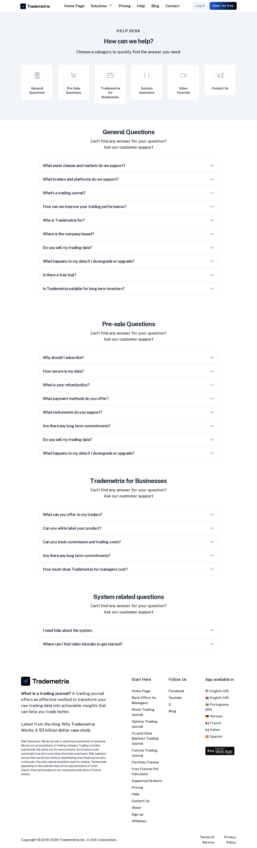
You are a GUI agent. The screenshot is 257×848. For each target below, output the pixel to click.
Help (141, 6)
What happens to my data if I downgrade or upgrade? (128, 261)
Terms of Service (207, 839)
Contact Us (140, 801)
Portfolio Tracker (145, 762)
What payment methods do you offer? (128, 398)
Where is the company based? (128, 234)
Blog (155, 6)
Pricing (125, 6)
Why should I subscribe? (128, 357)
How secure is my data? (128, 371)
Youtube (175, 697)
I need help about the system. (128, 630)
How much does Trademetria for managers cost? (128, 569)
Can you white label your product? (128, 528)
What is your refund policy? (128, 385)
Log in (200, 6)
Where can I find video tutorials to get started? (128, 644)
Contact (172, 6)
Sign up (137, 814)
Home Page (74, 6)
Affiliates (139, 821)
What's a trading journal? (128, 193)
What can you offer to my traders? (128, 514)
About (136, 807)
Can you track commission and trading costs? (128, 542)
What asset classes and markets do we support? (128, 165)
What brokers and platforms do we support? (128, 179)
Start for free (223, 6)
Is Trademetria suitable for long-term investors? (128, 288)
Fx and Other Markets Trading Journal (145, 738)
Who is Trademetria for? (128, 220)
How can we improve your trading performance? (128, 206)
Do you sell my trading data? (128, 247)
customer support (136, 147)
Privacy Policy (230, 839)
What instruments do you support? (128, 412)
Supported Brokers (147, 781)
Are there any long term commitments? (128, 426)
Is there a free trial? (128, 275)
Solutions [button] (99, 6)
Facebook (176, 691)
